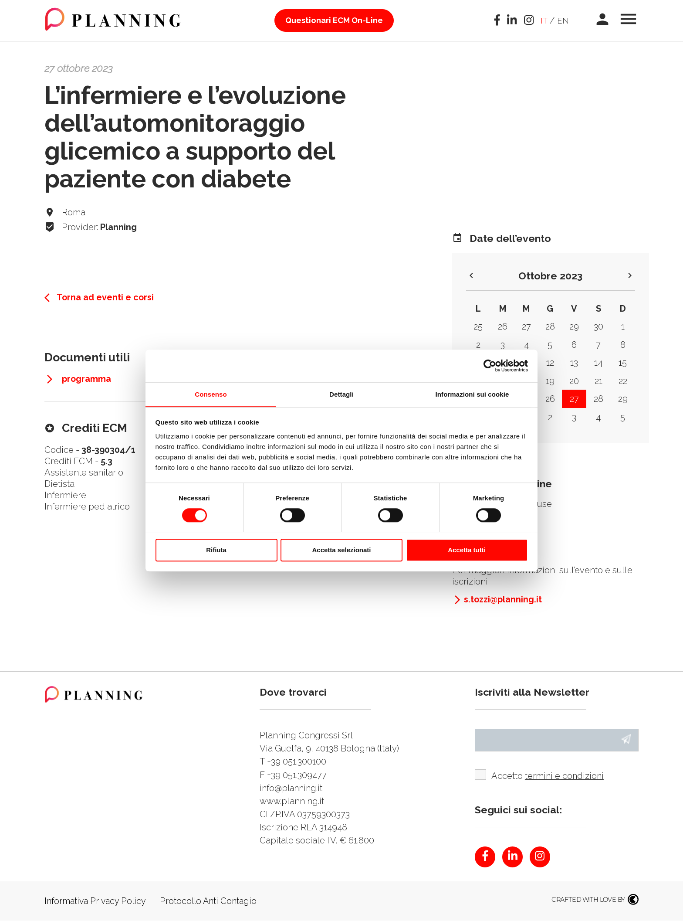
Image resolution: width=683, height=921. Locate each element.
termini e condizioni (565, 776)
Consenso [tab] (211, 394)
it (543, 20)
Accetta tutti (467, 550)
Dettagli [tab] (341, 394)
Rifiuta (216, 550)
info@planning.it (292, 787)
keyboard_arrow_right (630, 275)
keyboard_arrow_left (471, 275)
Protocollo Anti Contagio (212, 901)
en (562, 20)
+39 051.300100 (296, 761)
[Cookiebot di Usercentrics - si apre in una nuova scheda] (490, 365)
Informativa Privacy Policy (96, 901)
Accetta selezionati (341, 550)
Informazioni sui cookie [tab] (472, 394)
